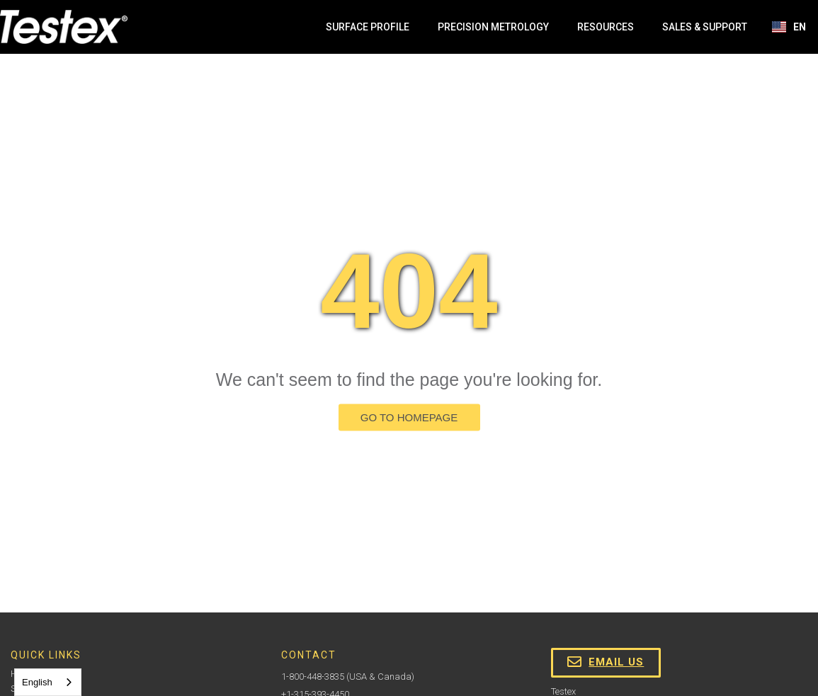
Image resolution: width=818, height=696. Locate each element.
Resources (605, 27)
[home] (63, 27)
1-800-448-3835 (312, 676)
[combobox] (47, 682)
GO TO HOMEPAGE (409, 417)
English (37, 682)
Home (22, 673)
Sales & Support (704, 27)
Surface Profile (367, 27)
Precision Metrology (493, 27)
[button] (789, 27)
